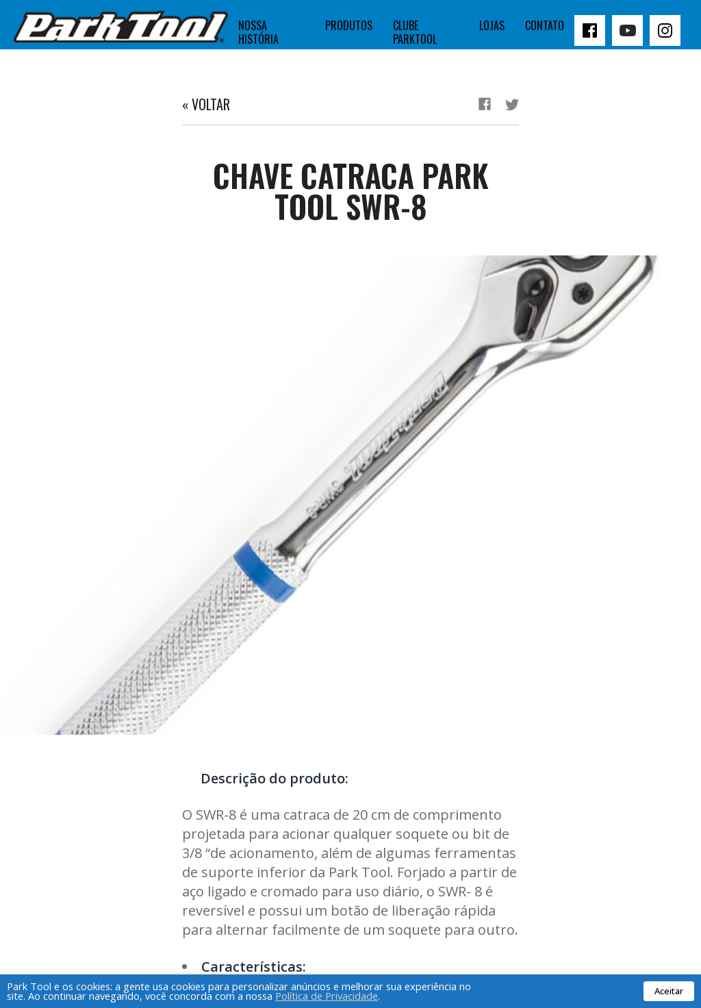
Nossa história (258, 32)
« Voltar (206, 104)
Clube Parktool (415, 32)
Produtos (348, 25)
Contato (544, 25)
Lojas (492, 25)
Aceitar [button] (668, 991)
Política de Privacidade (326, 996)
